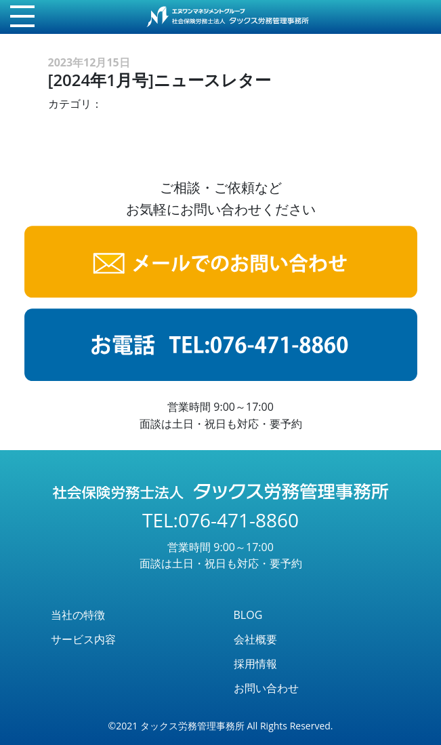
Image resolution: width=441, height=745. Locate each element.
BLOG (248, 614)
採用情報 (255, 663)
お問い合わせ (266, 688)
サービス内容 (83, 639)
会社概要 (255, 639)
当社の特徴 (78, 614)
